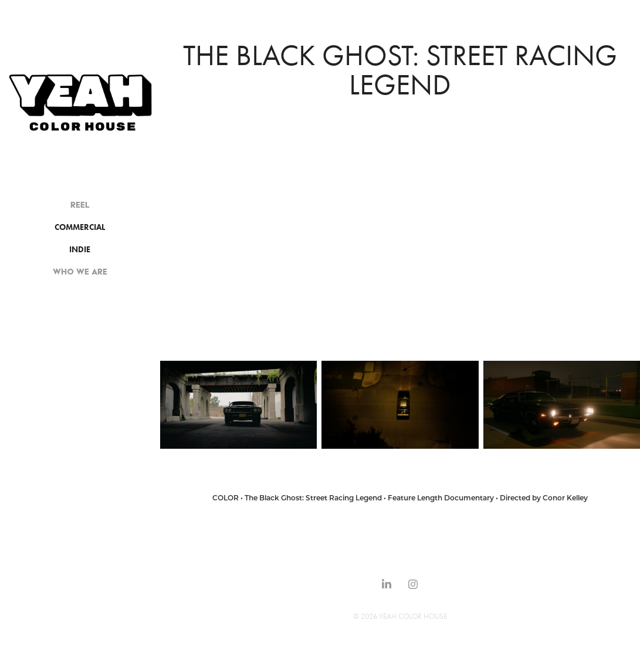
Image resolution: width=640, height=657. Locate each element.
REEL (80, 204)
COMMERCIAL (80, 227)
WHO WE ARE (80, 271)
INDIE (79, 250)
